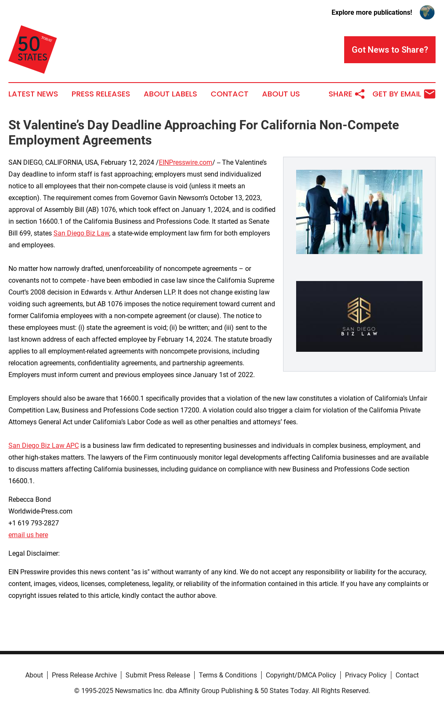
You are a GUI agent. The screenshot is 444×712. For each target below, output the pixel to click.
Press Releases (101, 94)
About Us (281, 94)
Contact (230, 94)
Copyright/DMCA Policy (301, 675)
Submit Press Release (158, 675)
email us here (28, 535)
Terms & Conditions (228, 675)
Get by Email (404, 94)
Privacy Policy (366, 675)
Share (347, 94)
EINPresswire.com (185, 162)
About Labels (170, 94)
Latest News (33, 94)
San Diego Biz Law (81, 233)
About (34, 675)
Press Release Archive (84, 675)
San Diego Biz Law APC (43, 446)
